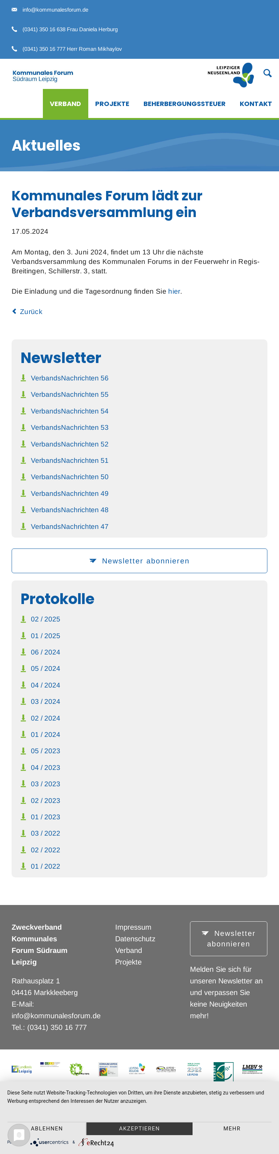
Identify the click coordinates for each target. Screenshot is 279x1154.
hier (174, 291)
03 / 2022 (45, 833)
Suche (263, 72)
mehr (232, 1128)
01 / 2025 (45, 636)
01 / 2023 (45, 817)
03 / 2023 (45, 784)
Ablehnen (47, 1128)
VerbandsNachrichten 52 (70, 444)
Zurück (31, 311)
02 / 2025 (45, 619)
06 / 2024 (45, 652)
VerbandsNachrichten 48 (70, 510)
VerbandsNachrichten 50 (70, 477)
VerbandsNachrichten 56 (70, 378)
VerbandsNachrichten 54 (70, 411)
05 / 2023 (45, 751)
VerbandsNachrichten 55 (70, 394)
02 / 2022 (45, 850)
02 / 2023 (45, 800)
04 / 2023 (45, 767)
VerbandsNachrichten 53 (70, 427)
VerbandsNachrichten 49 (70, 493)
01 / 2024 (45, 734)
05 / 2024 (45, 668)
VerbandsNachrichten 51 (70, 460)
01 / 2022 (45, 866)
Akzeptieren (139, 1128)
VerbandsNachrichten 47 (70, 526)
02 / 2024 (45, 718)
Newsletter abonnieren (144, 561)
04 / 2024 (45, 685)
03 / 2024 (45, 701)
